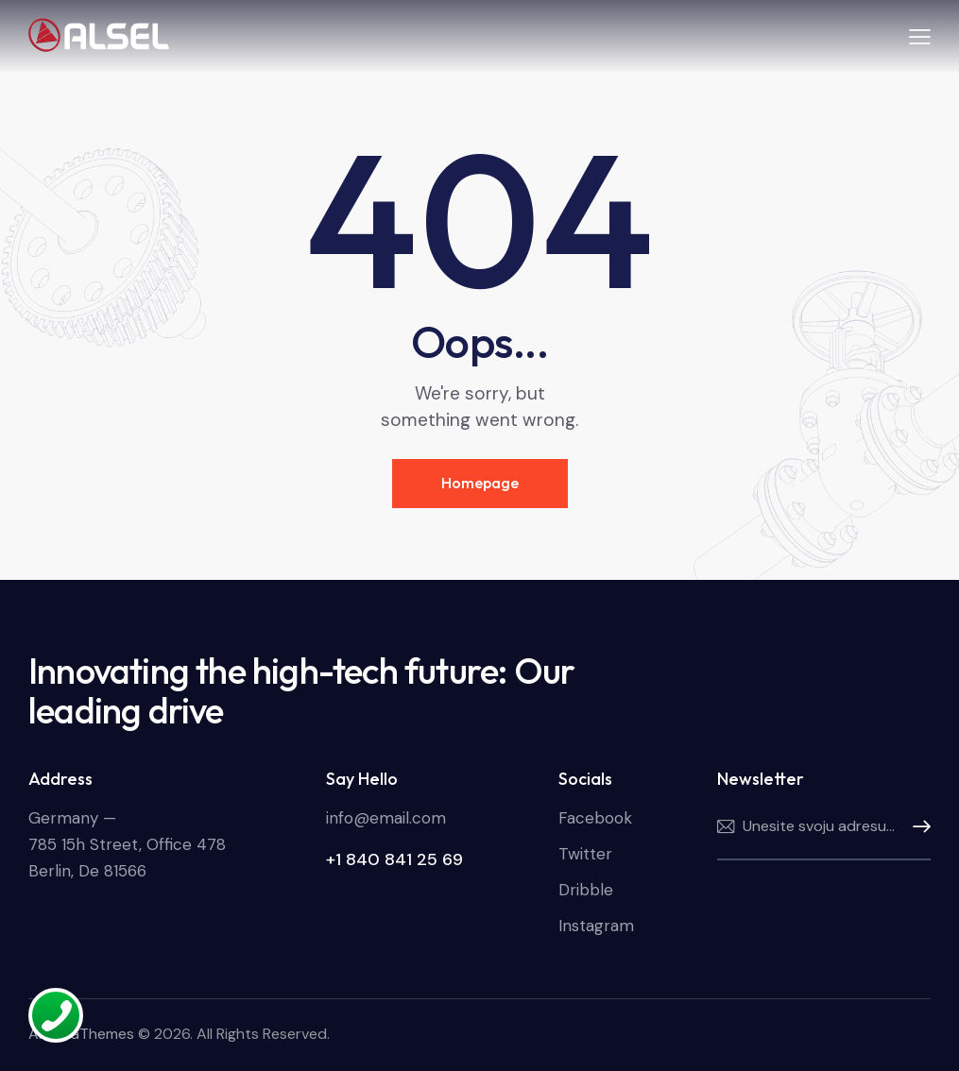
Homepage (480, 482)
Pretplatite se (916, 827)
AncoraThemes (81, 1034)
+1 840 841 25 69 (394, 859)
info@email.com (386, 818)
